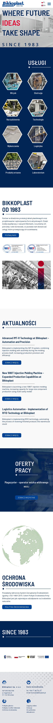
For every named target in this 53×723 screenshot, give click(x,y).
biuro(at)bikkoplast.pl (38, 693)
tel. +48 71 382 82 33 (33, 691)
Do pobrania (30, 710)
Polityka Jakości (7, 706)
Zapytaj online (31, 706)
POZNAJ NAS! (10, 235)
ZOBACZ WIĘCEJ (12, 362)
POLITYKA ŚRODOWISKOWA (17, 607)
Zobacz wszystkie (26, 497)
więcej (26, 486)
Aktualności (30, 712)
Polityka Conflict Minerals (11, 708)
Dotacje (29, 708)
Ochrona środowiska (9, 710)
